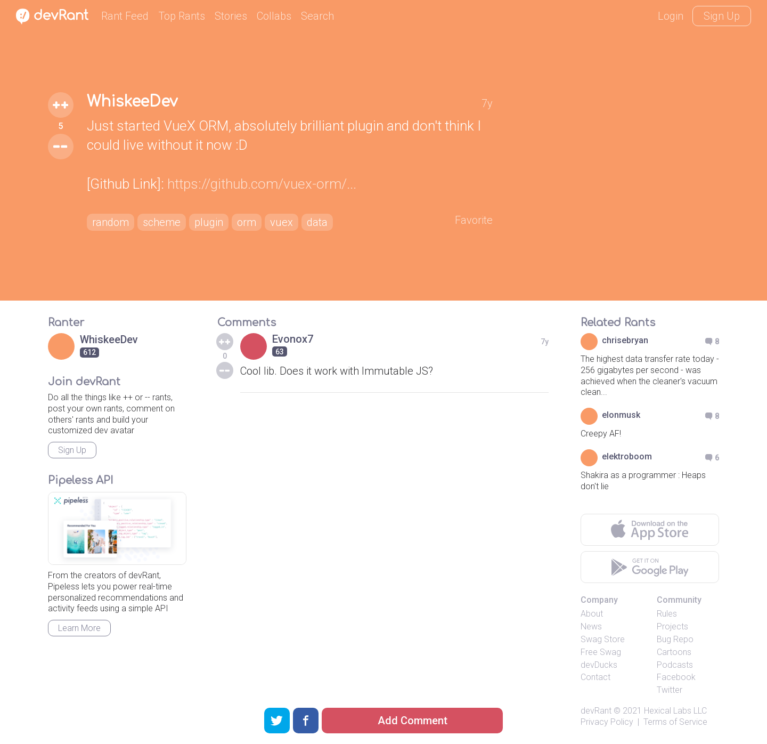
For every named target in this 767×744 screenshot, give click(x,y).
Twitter (669, 690)
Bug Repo (675, 639)
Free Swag (601, 652)
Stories (231, 16)
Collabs (274, 16)
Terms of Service (675, 722)
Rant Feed (125, 16)
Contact (595, 677)
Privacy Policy (607, 722)
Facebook (676, 677)
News (591, 626)
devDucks (599, 665)
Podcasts (675, 665)
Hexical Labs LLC (675, 711)
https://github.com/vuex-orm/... (261, 184)
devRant (596, 711)
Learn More (79, 628)
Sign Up (722, 16)
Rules (667, 614)
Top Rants (181, 16)
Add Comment (412, 720)
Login (670, 16)
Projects (672, 626)
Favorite (474, 220)
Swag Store (603, 639)
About (592, 614)
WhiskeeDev (132, 101)
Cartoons (674, 652)
